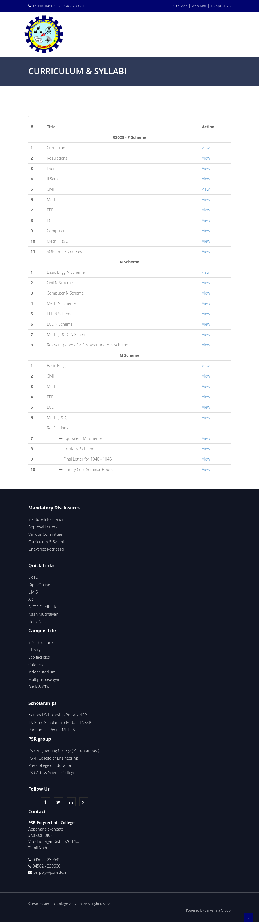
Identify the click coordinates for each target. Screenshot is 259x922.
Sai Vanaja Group (218, 910)
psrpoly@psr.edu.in (50, 872)
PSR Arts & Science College (52, 772)
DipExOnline (39, 584)
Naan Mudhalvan (43, 614)
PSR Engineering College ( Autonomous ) (63, 750)
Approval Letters (42, 527)
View (206, 158)
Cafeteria (36, 664)
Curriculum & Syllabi (46, 541)
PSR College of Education (50, 765)
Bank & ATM (39, 686)
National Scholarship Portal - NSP (57, 715)
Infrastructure (40, 642)
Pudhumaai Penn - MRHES (51, 729)
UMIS (33, 592)
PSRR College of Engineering (53, 758)
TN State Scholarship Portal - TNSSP (59, 722)
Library (34, 649)
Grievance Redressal (46, 549)
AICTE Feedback (42, 607)
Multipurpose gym (44, 679)
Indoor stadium (41, 672)
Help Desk (37, 621)
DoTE (33, 577)
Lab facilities (39, 657)
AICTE (33, 599)
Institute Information (46, 519)
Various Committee (45, 534)
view (206, 147)
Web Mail (198, 5)
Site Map (180, 5)
